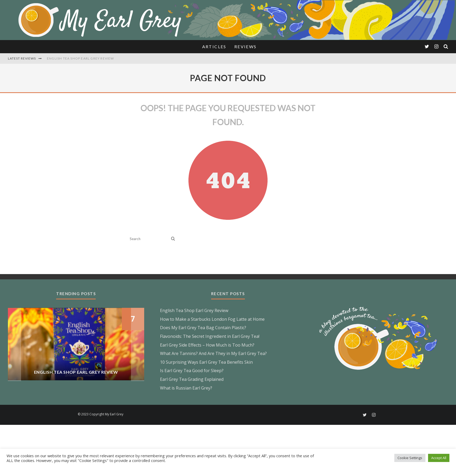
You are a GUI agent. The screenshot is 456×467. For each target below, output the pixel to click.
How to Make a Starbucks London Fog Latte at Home (212, 319)
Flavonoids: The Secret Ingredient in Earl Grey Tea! (209, 336)
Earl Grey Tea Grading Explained (192, 379)
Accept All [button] (438, 457)
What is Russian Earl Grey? (186, 388)
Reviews (245, 46)
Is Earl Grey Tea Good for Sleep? (192, 370)
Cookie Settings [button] (409, 457)
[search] (173, 239)
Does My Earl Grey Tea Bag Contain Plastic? (203, 327)
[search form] (149, 239)
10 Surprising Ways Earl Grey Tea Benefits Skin (206, 362)
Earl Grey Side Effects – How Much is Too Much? (207, 345)
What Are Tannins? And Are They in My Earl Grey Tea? (213, 353)
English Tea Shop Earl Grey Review (80, 58)
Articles (214, 46)
